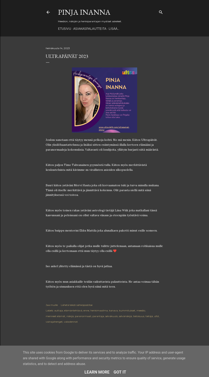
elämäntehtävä (73, 310)
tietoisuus (138, 316)
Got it (120, 372)
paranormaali (83, 316)
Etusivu (64, 29)
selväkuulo (111, 316)
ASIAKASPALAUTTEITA (89, 29)
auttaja (58, 310)
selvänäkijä (125, 316)
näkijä (70, 316)
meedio (141, 310)
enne (86, 310)
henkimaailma (99, 310)
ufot (156, 316)
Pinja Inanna (84, 12)
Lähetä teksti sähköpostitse (76, 304)
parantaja (98, 316)
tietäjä (149, 316)
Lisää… (114, 29)
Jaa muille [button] (52, 304)
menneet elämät (55, 316)
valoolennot (71, 321)
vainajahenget (54, 321)
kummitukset (127, 310)
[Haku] (160, 11)
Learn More (97, 372)
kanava (113, 310)
